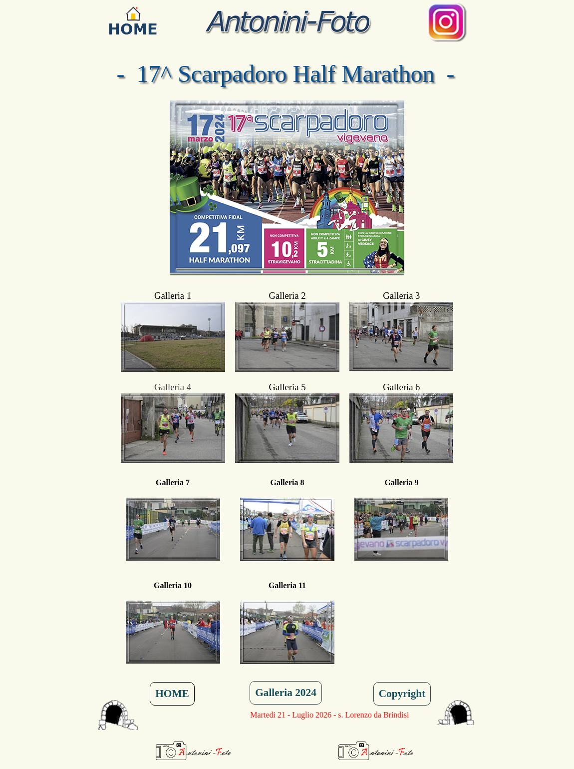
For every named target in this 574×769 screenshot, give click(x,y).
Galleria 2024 (285, 693)
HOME (172, 694)
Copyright (402, 694)
